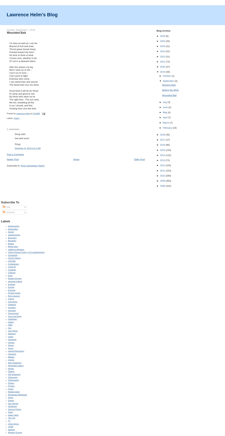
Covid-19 (12, 267)
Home (76, 159)
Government (13, 313)
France (11, 299)
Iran (9, 328)
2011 (163, 170)
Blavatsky (12, 241)
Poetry (17, 118)
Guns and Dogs (15, 316)
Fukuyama (12, 302)
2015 (163, 150)
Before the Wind (170, 90)
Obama (11, 371)
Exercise (11, 290)
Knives (11, 345)
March (166, 122)
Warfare (11, 430)
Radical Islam (14, 392)
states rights (13, 415)
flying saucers (14, 296)
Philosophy (13, 377)
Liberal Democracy (16, 351)
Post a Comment (15, 154)
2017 (163, 139)
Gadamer (12, 305)
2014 (163, 155)
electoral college (15, 281)
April (165, 117)
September (169, 81)
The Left (11, 418)
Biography (12, 238)
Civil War (12, 261)
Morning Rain (169, 85)
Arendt (11, 232)
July (165, 102)
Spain (10, 412)
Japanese (12, 339)
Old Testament (14, 374)
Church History (14, 258)
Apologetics (13, 229)
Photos (11, 383)
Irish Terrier (13, 331)
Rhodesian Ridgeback (17, 395)
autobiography (14, 235)
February (168, 128)
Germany (12, 310)
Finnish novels (14, 293)
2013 (163, 160)
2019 (163, 72)
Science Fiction (14, 409)
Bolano (11, 244)
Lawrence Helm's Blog (32, 14)
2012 (163, 165)
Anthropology (14, 226)
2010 (163, 175)
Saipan (11, 401)
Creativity (12, 270)
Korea (10, 348)
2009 (163, 180)
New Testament (14, 363)
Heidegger (12, 319)
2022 (163, 56)
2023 (163, 51)
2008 (163, 186)
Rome (10, 398)
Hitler (10, 325)
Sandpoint (12, 406)
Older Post (139, 159)
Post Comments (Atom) (32, 165)
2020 (163, 66)
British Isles (13, 246)
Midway (11, 357)
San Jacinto (13, 403)
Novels (11, 369)
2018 (163, 134)
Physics (11, 386)
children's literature (16, 249)
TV (9, 421)
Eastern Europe (15, 278)
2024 (163, 46)
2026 (163, 36)
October (167, 76)
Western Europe (15, 432)
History (11, 322)
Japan (10, 337)
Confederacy (13, 264)
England (11, 284)
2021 (163, 61)
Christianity (13, 255)
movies (11, 360)
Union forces (13, 424)
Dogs (10, 276)
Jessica (11, 342)
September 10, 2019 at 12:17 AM (28, 148)
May (165, 112)
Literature (12, 354)
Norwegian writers (16, 366)
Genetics (12, 308)
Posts (6, 207)
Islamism (12, 334)
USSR (11, 427)
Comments (9, 212)
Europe (11, 287)
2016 (163, 145)
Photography (13, 380)
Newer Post (13, 159)
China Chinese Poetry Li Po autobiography (26, 252)
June (165, 107)
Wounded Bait (169, 95)
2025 (163, 41)
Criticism (11, 273)
